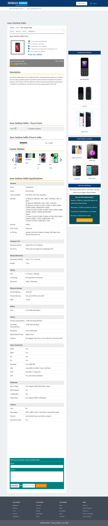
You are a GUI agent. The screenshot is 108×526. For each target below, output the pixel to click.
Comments (31, 31)
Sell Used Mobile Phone (16, 9)
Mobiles (12, 28)
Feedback (89, 508)
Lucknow (38, 508)
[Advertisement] (54, 15)
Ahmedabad (39, 514)
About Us (85, 505)
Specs (24, 31)
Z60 (27, 163)
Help (84, 508)
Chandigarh (62, 511)
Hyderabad (15, 516)
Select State (81, 3)
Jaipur (37, 516)
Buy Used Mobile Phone (34, 9)
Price (12, 31)
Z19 (15, 168)
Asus (17, 28)
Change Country (87, 516)
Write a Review (59, 61)
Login (93, 3)
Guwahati (61, 516)
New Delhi (38, 505)
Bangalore (15, 505)
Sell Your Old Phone (84, 186)
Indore (61, 508)
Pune (14, 511)
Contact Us (86, 511)
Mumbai (15, 508)
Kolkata (38, 511)
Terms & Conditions (88, 514)
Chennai (15, 514)
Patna (60, 505)
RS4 (50, 168)
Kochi (60, 514)
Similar (18, 31)
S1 (38, 168)
